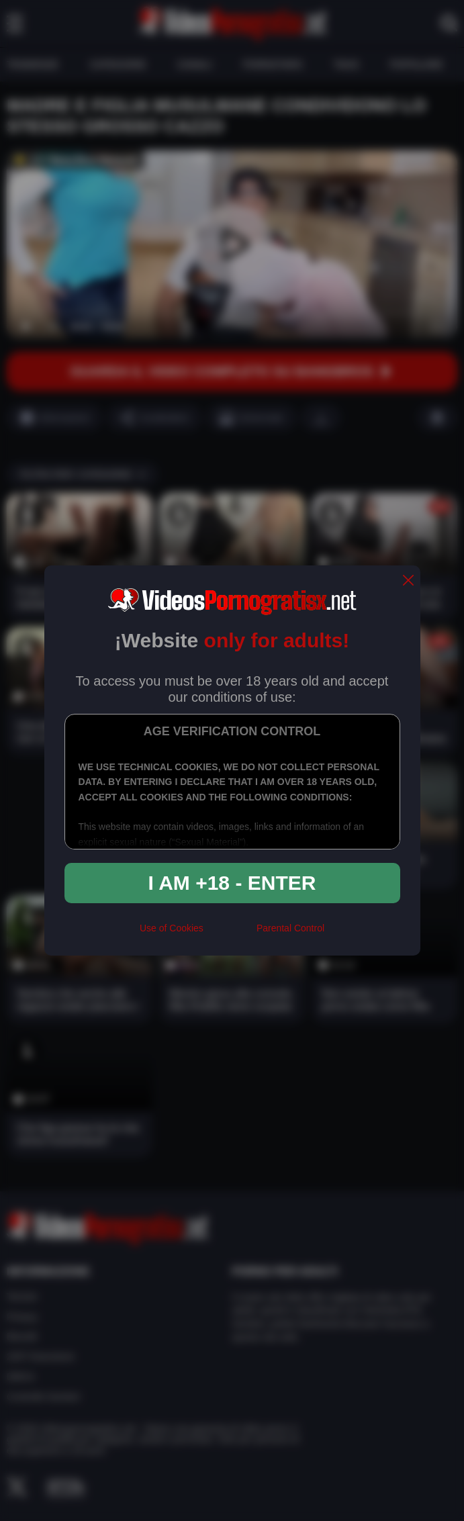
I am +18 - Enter (232, 883)
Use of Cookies (171, 928)
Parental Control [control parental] (290, 928)
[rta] (230, 933)
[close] (408, 581)
